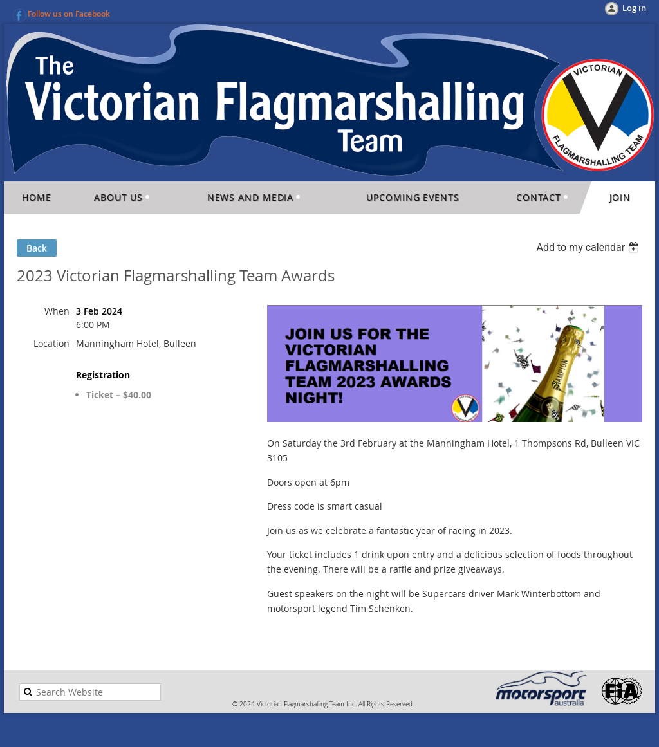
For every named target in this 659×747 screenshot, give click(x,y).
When (57, 311)
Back (36, 248)
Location (51, 343)
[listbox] (589, 247)
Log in (634, 8)
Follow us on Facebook (69, 13)
